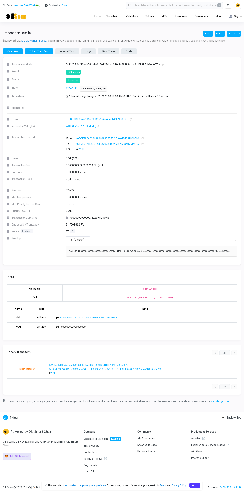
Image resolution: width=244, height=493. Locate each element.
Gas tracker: (56, 5)
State (129, 51)
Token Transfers (39, 51)
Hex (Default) (76, 239)
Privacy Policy (179, 485)
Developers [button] (201, 16)
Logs (88, 51)
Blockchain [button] (112, 16)
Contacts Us (91, 452)
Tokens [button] (149, 16)
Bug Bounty (90, 465)
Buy (207, 33)
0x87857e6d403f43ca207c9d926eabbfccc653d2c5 (88, 317)
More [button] (219, 16)
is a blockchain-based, (34, 40)
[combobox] (174, 5)
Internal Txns (67, 51)
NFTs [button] (164, 16)
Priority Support (200, 457)
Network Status (146, 451)
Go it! (194, 485)
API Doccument (146, 438)
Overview (12, 51)
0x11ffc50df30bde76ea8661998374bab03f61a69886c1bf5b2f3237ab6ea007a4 (89, 365)
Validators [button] (132, 16)
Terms (163, 485)
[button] (237, 5)
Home (97, 16)
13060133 (72, 88)
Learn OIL (89, 471)
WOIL (81, 149)
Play (218, 33)
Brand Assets (91, 445)
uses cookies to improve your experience (84, 485)
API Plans (196, 451)
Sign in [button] (235, 16)
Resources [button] (181, 16)
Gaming (232, 33)
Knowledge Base (220, 401)
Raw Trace (108, 51)
